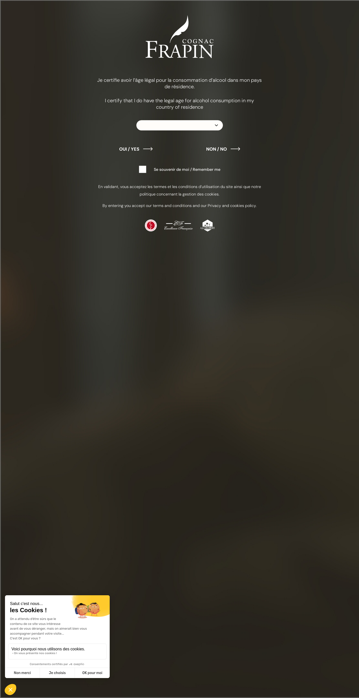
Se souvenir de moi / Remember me (187, 169)
